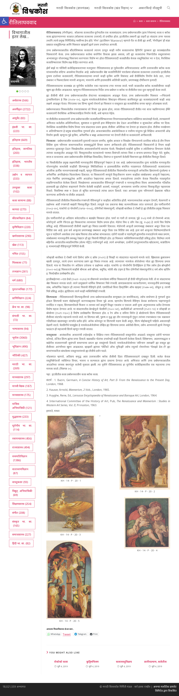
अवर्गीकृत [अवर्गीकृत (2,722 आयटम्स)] (21, 109)
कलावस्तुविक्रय (124, 661)
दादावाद (15, 81)
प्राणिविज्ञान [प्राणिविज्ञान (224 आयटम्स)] (21, 298)
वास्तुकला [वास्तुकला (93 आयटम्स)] (20, 482)
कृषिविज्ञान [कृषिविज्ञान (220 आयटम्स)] (21, 227)
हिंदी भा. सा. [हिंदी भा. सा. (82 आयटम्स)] (21, 543)
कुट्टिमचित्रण (92, 661)
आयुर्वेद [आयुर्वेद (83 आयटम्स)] (18, 118)
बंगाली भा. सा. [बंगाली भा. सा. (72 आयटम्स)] (22, 318)
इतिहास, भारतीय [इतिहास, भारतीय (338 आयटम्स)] (22, 164)
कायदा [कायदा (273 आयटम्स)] (19, 209)
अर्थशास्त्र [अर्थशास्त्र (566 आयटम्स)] (20, 100)
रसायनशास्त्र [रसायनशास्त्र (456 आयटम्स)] (22, 438)
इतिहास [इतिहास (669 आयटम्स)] (19, 140)
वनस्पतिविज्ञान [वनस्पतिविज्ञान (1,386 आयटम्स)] (19, 458)
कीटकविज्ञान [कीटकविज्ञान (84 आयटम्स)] (21, 218)
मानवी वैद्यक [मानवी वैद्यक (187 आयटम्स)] (21, 386)
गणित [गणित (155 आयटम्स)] (18, 254)
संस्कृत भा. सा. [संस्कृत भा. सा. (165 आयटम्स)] (22, 524)
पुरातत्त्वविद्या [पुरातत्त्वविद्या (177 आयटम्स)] (22, 289)
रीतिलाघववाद (164, 21)
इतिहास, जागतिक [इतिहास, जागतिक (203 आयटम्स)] (22, 151)
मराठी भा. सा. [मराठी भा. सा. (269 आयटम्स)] (22, 366)
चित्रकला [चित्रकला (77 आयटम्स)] (19, 263)
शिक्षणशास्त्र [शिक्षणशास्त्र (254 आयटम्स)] (21, 504)
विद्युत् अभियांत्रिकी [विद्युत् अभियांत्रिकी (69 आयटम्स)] (22, 493)
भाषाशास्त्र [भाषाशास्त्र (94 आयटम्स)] (20, 329)
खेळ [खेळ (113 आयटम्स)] (18, 245)
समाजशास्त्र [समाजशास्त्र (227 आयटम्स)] (21, 534)
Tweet (67, 633)
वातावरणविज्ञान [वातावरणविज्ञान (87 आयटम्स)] (20, 471)
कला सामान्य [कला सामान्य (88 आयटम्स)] (21, 200)
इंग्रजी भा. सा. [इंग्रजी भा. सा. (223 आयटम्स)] (22, 129)
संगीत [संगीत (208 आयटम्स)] (18, 513)
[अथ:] (134, 21)
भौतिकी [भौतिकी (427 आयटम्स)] (19, 355)
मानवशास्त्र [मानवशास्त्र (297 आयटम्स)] (21, 377)
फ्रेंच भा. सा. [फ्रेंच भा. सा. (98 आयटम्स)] (21, 307)
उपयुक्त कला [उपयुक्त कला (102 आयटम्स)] (22, 190)
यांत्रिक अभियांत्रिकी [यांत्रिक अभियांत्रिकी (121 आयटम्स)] (22, 406)
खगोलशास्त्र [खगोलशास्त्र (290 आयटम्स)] (21, 236)
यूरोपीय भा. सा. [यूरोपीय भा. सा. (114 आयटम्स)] (22, 428)
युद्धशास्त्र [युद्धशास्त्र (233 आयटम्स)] (20, 417)
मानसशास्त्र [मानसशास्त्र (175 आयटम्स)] (21, 395)
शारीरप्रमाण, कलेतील (155, 661)
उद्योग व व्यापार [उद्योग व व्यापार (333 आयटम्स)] (22, 177)
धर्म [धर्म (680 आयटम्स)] (17, 280)
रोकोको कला (61, 661)
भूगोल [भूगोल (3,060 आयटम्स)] (19, 338)
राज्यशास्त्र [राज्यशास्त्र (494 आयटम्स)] (21, 447)
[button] (4, 21)
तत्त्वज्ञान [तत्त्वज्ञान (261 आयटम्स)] (20, 271)
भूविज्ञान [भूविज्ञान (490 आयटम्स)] (20, 346)
